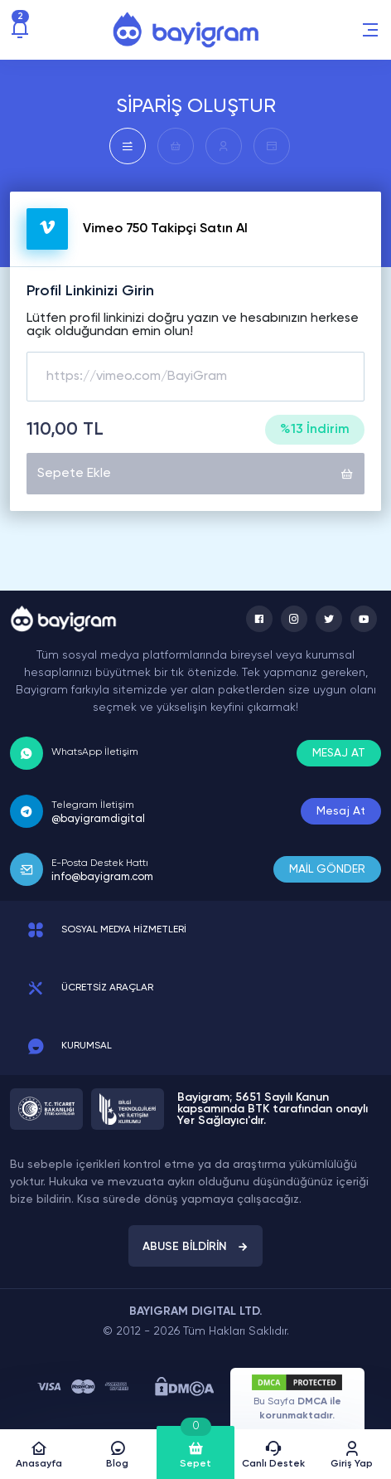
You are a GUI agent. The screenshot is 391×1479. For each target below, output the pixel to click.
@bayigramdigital (98, 819)
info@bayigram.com (102, 877)
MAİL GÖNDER (327, 869)
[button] (370, 30)
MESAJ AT (338, 753)
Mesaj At (340, 811)
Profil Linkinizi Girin (90, 291)
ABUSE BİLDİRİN (195, 1247)
